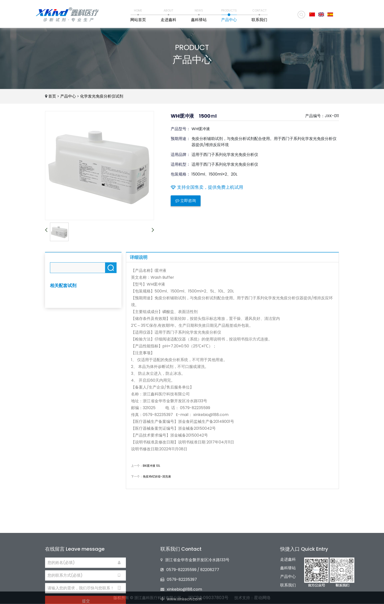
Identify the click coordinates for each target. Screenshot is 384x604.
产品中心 (68, 96)
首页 (52, 96)
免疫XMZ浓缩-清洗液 (157, 476)
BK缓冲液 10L (151, 466)
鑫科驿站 (288, 590)
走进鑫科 (288, 582)
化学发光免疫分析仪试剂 (101, 96)
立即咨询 (185, 200)
